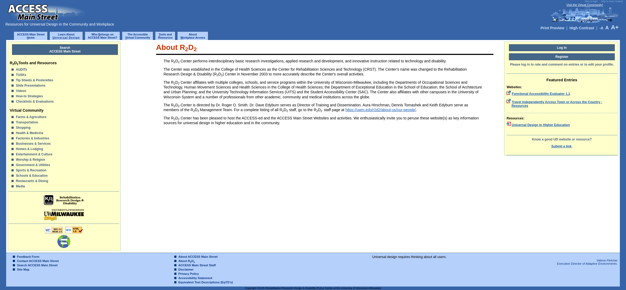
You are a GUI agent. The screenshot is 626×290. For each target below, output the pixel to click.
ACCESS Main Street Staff (197, 265)
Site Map (23, 269)
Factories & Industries (32, 138)
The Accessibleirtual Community (137, 36)
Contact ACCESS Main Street (38, 261)
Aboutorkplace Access (192, 36)
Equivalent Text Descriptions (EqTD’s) (205, 282)
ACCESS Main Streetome (30, 36)
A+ (615, 27)
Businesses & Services (33, 144)
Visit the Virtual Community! (584, 4)
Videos (21, 91)
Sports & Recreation (31, 170)
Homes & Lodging (29, 149)
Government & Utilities (33, 165)
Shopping (23, 128)
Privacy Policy (188, 273)
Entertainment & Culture (34, 154)
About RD (186, 261)
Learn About (66, 36)
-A (601, 28)
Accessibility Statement (195, 278)
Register (562, 57)
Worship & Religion (30, 160)
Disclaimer (186, 269)
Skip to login (591, 1)
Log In (562, 48)
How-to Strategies (29, 96)
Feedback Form (28, 256)
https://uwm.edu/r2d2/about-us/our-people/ (380, 110)
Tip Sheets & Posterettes (34, 80)
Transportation (27, 122)
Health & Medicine (29, 133)
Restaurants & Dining (32, 181)
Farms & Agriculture (31, 117)
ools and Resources (165, 36)
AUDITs (21, 69)
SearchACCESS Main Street (65, 49)
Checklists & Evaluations (34, 101)
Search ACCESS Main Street (37, 265)
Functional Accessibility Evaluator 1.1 (541, 94)
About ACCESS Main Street (198, 256)
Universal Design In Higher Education (541, 125)
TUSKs (21, 75)
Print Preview (552, 28)
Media (20, 186)
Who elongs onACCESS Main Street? (102, 36)
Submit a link (561, 146)
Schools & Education (32, 176)
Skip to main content (612, 1)
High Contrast (581, 28)
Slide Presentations (30, 85)
